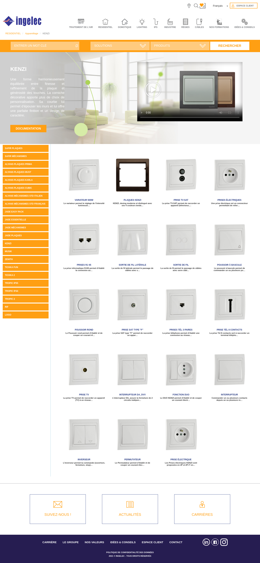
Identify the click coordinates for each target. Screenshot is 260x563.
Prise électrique (181, 459)
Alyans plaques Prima (18, 164)
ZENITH (9, 259)
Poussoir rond (84, 330)
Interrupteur (229, 394)
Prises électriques (229, 200)
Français (218, 5)
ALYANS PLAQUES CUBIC (18, 188)
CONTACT (175, 542)
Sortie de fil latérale (132, 265)
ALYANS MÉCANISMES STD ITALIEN (23, 196)
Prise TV (84, 394)
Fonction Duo (181, 394)
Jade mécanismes (15, 227)
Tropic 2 (10, 299)
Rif (6, 307)
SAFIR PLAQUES (13, 148)
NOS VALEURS (94, 542)
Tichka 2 (10, 275)
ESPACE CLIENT (152, 542)
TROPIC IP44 (11, 291)
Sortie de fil (181, 265)
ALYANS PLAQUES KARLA (19, 180)
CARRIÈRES (202, 515)
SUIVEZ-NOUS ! (57, 515)
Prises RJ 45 (84, 265)
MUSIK (8, 251)
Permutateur (132, 459)
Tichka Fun (11, 267)
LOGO (8, 315)
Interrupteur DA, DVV (132, 394)
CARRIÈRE (49, 542)
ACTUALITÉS (130, 515)
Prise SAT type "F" (132, 330)
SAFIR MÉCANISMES (16, 156)
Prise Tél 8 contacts (229, 330)
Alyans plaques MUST (18, 172)
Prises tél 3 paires (181, 330)
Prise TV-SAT (181, 200)
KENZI (8, 243)
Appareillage (31, 33)
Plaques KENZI (132, 200)
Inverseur (84, 459)
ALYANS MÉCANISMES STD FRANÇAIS (25, 204)
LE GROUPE (71, 542)
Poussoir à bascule (229, 265)
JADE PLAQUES (13, 235)
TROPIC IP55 (11, 283)
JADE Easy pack (14, 211)
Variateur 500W (84, 200)
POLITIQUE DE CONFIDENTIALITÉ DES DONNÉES (130, 552)
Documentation (28, 128)
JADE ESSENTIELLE (15, 219)
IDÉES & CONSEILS (244, 27)
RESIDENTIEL (13, 33)
